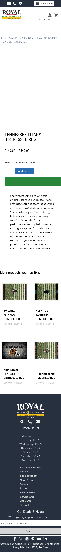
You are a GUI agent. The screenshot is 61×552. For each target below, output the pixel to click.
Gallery (24, 484)
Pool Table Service (30, 467)
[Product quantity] (9, 177)
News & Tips (27, 479)
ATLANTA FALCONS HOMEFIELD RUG (13, 320)
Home (3, 38)
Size (7, 167)
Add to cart (24, 176)
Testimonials (27, 492)
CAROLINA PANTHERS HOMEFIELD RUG (45, 320)
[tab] (33, 187)
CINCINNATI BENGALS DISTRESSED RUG (14, 379)
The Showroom (28, 475)
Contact (24, 505)
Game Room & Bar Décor (21, 38)
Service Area (27, 496)
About (23, 488)
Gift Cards (25, 500)
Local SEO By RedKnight (37, 547)
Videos (24, 471)
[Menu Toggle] (48, 20)
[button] (44, 3)
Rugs (39, 38)
